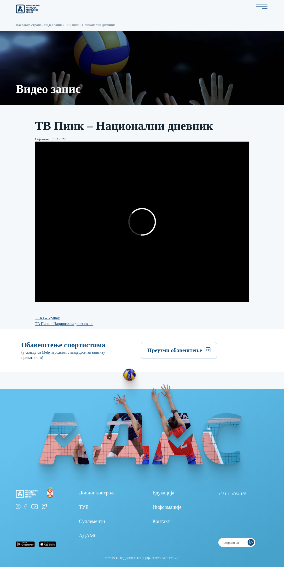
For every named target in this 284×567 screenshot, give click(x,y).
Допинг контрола (97, 493)
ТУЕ (84, 507)
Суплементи (92, 521)
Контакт (161, 521)
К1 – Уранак (47, 318)
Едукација (163, 493)
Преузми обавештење (179, 350)
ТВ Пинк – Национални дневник (64, 324)
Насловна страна (29, 25)
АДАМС (88, 535)
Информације (166, 507)
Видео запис (53, 25)
